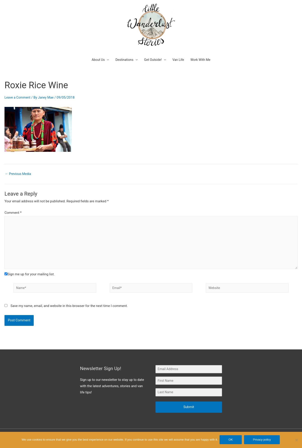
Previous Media (18, 165)
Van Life (179, 51)
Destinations (123, 51)
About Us (96, 51)
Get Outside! (153, 51)
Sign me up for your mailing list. (29, 268)
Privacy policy (262, 440)
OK (231, 440)
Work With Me (202, 51)
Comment (13, 204)
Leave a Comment (18, 88)
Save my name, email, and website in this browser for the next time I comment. (69, 300)
